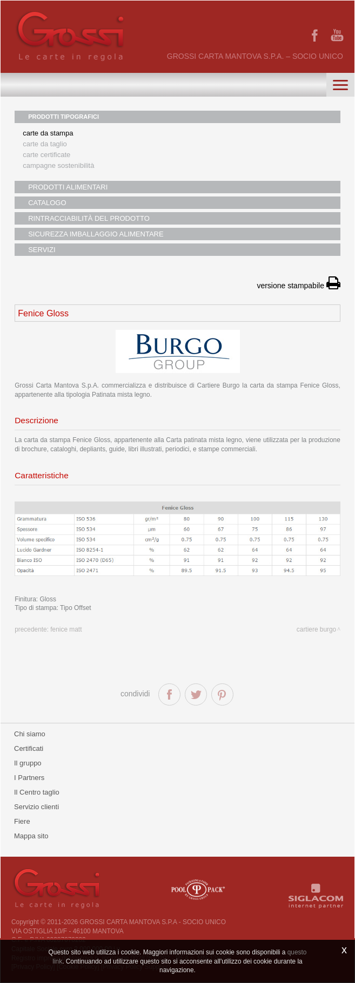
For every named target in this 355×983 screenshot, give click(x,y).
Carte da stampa (48, 133)
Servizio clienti (36, 807)
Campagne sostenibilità (58, 165)
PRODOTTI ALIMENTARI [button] (68, 187)
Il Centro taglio (36, 792)
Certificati (28, 748)
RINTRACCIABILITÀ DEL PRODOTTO (89, 218)
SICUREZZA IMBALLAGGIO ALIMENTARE (95, 234)
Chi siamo (29, 734)
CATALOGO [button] (47, 203)
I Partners (29, 778)
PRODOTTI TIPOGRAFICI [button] (63, 116)
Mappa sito (31, 836)
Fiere (22, 821)
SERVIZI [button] (41, 250)
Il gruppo (28, 763)
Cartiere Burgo (316, 629)
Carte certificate (46, 155)
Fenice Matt (66, 629)
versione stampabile (298, 285)
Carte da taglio (45, 144)
